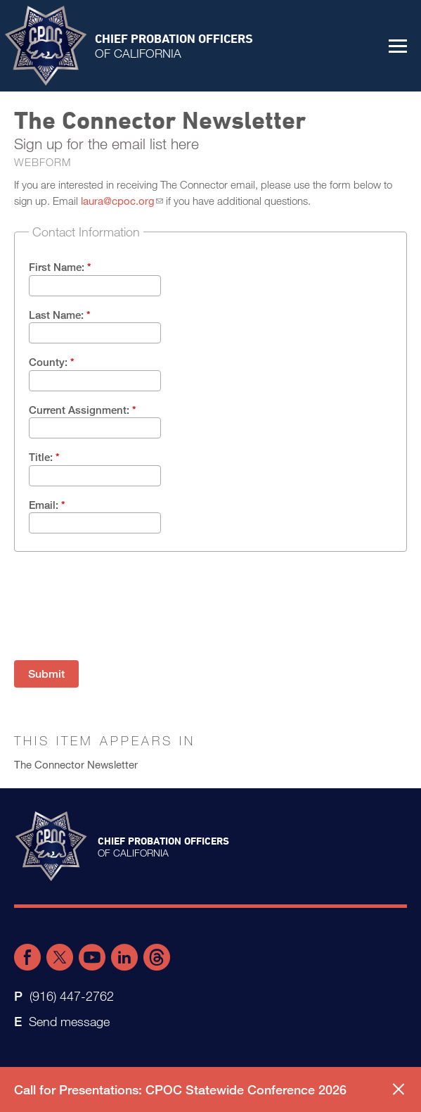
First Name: (60, 266)
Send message (69, 1021)
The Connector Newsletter (76, 764)
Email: (47, 504)
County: (52, 361)
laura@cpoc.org (118, 200)
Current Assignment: (82, 409)
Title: (44, 456)
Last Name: (60, 314)
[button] (398, 45)
